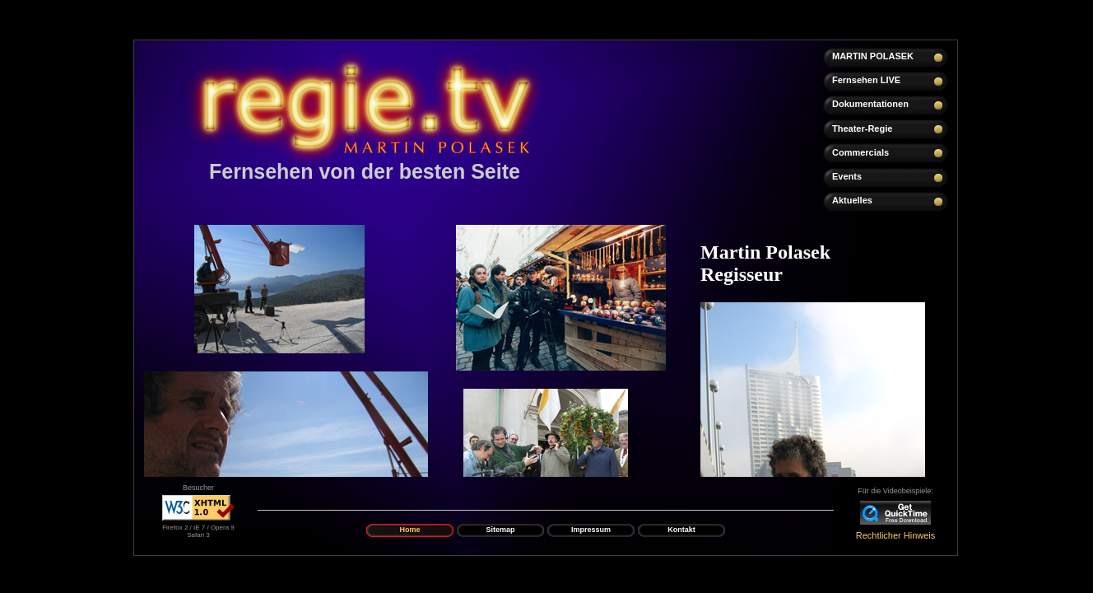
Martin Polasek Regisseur (765, 263)
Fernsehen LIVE (866, 80)
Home (409, 529)
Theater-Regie (862, 128)
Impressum (591, 529)
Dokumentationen (870, 104)
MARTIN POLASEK (873, 56)
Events (847, 176)
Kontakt (681, 529)
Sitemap (500, 529)
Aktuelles (852, 200)
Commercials (860, 152)
